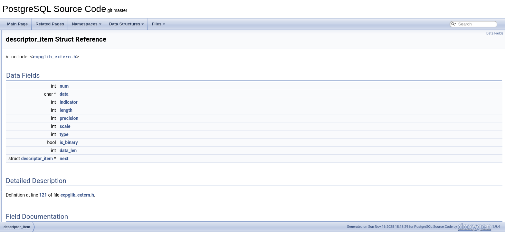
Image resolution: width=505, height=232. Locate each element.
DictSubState (32, 185)
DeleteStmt (30, 72)
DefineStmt (30, 65)
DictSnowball (32, 178)
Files (158, 24)
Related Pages (49, 24)
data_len (148, 150)
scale (145, 126)
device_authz (32, 143)
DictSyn (27, 192)
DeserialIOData (34, 136)
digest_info (30, 207)
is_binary (149, 142)
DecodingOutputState (39, 44)
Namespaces (86, 24)
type (144, 134)
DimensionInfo (33, 214)
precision (149, 118)
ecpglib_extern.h (135, 57)
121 (124, 195)
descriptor (29, 122)
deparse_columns (36, 79)
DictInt (26, 157)
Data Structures (126, 24)
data (144, 94)
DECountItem (32, 51)
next (144, 158)
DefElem (28, 58)
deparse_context (35, 86)
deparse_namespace (39, 100)
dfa (24, 150)
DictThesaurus (33, 200)
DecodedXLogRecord (39, 36)
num (144, 86)
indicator (149, 102)
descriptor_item (34, 129)
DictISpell (29, 164)
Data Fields (494, 33)
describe (28, 114)
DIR (24, 221)
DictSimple (30, 171)
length (146, 110)
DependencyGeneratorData (45, 107)
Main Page (17, 24)
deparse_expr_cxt (36, 93)
